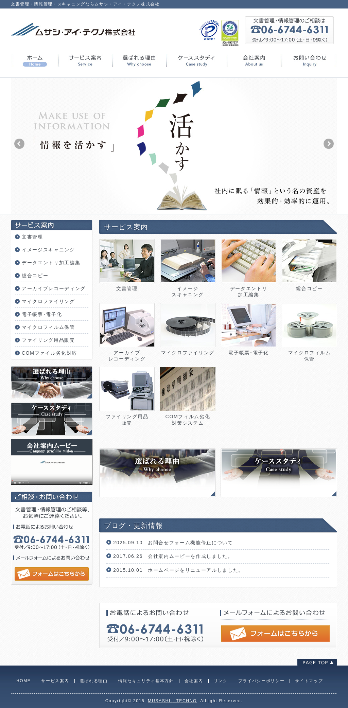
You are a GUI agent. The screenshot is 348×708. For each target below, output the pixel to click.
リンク (221, 680)
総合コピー (35, 275)
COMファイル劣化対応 (49, 353)
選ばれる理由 (139, 60)
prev (19, 144)
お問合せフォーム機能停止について (190, 542)
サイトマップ (309, 680)
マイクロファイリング (48, 301)
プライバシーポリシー (261, 680)
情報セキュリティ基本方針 (146, 680)
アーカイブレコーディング (54, 288)
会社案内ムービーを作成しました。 (190, 556)
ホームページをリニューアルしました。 (196, 570)
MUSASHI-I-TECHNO (172, 700)
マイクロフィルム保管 (48, 327)
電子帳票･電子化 (42, 314)
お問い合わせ (309, 60)
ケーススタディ (196, 60)
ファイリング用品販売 (48, 340)
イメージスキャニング (48, 249)
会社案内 (254, 60)
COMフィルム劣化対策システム (187, 416)
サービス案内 (85, 60)
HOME (34, 60)
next (329, 144)
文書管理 (32, 237)
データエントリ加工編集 (51, 262)
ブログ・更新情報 (133, 525)
